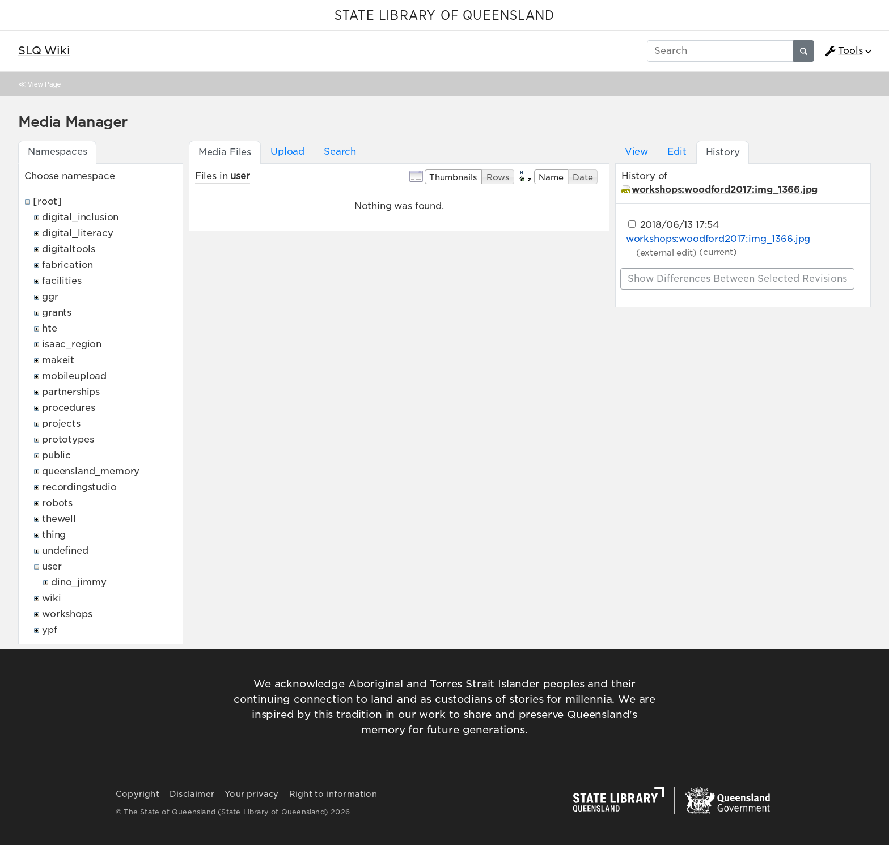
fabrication (67, 265)
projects (61, 423)
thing (54, 534)
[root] (47, 201)
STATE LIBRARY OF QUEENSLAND (444, 16)
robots (57, 503)
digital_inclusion (80, 217)
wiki (51, 598)
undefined (65, 550)
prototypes (68, 439)
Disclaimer (192, 794)
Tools (843, 51)
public (56, 455)
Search (340, 151)
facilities (61, 280)
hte (49, 328)
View (636, 151)
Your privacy (251, 794)
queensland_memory (90, 471)
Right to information (333, 794)
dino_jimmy (78, 582)
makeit (58, 360)
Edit (676, 151)
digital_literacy (77, 233)
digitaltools (68, 249)
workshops (67, 614)
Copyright (137, 794)
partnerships (71, 392)
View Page (44, 84)
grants (56, 312)
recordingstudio (79, 487)
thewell (59, 518)
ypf (49, 630)
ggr (50, 296)
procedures (68, 407)
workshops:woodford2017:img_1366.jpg (725, 189)
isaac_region (71, 344)
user (51, 566)
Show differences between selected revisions (737, 278)
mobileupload (74, 376)
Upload (287, 151)
